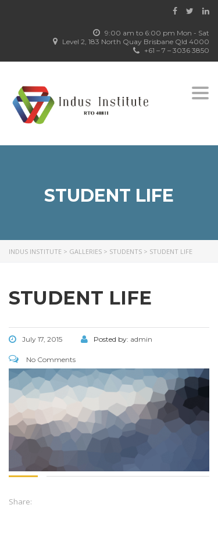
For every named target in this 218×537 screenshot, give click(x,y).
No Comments (42, 359)
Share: (20, 501)
